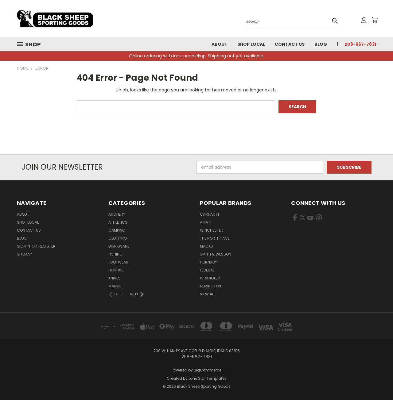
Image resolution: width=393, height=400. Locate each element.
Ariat (205, 222)
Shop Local (251, 44)
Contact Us (290, 44)
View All (207, 294)
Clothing (117, 238)
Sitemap (24, 254)
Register (47, 246)
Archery (116, 214)
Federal (207, 270)
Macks (206, 246)
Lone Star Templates (208, 378)
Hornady (208, 262)
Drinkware (118, 246)
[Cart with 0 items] (375, 20)
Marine (115, 286)
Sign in (24, 246)
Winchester (211, 230)
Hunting (116, 270)
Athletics (117, 222)
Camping (116, 230)
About (220, 44)
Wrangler (210, 278)
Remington (210, 286)
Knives (114, 278)
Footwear (118, 262)
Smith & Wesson (215, 254)
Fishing (115, 254)
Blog (320, 44)
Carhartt (210, 214)
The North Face (215, 238)
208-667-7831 (360, 44)
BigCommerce (207, 370)
